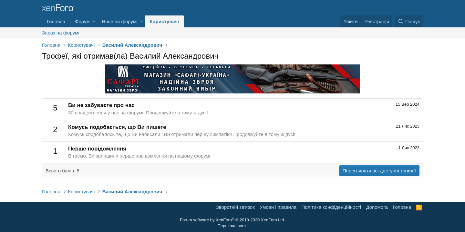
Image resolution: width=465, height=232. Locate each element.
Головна (56, 21)
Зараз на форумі (60, 32)
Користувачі (164, 21)
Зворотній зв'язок (235, 207)
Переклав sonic (233, 225)
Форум (82, 21)
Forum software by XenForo (232, 220)
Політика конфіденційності (331, 207)
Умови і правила (278, 207)
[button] (94, 21)
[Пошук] (409, 21)
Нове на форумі (119, 21)
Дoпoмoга (377, 207)
